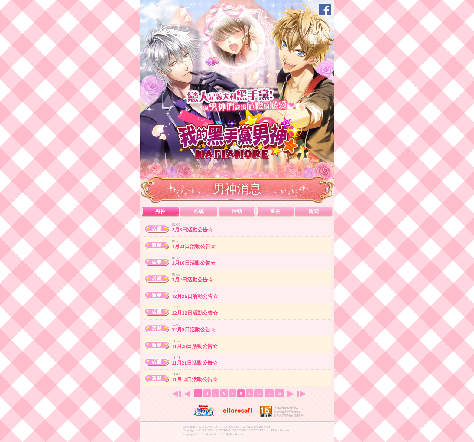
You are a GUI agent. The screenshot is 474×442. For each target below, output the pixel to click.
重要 (275, 211)
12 (279, 393)
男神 (160, 211)
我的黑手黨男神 (241, 134)
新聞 (313, 211)
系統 (198, 211)
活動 (237, 211)
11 (269, 393)
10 (259, 393)
